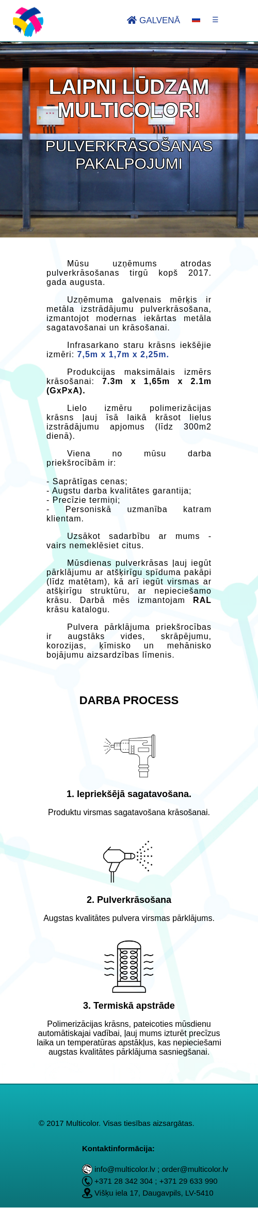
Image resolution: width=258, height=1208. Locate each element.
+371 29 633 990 (188, 1181)
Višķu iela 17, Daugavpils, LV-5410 (153, 1192)
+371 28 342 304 (123, 1181)
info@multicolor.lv (124, 1169)
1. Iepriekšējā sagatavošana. (129, 794)
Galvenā (153, 20)
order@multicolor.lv (195, 1169)
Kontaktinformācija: (118, 1148)
